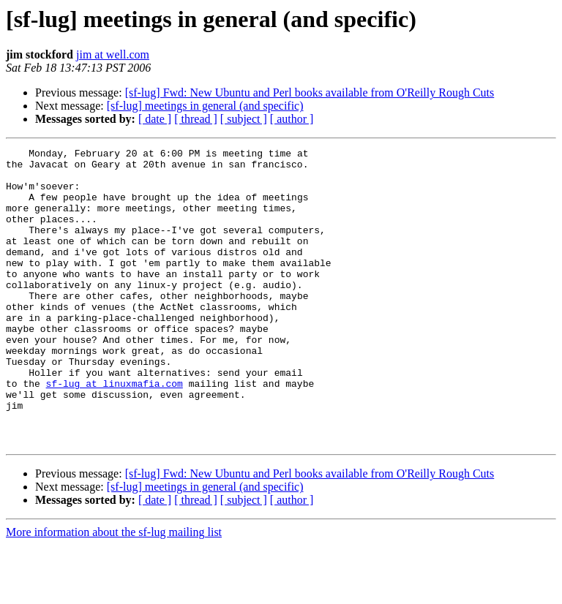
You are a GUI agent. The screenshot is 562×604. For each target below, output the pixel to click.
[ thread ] (195, 119)
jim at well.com (112, 54)
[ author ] (292, 119)
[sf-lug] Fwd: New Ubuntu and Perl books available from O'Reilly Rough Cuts (310, 92)
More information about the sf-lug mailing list (114, 591)
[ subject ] (243, 119)
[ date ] (154, 119)
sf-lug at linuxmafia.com (114, 431)
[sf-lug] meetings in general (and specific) (205, 105)
